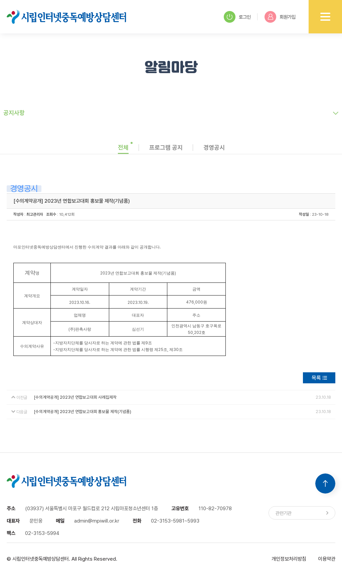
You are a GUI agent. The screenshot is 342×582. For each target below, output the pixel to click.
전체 (123, 147)
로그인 (237, 17)
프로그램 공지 (166, 147)
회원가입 (280, 17)
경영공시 (214, 147)
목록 (316, 378)
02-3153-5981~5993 (175, 521)
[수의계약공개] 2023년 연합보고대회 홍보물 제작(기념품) (82, 411)
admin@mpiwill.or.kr (96, 521)
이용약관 (326, 559)
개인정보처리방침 (289, 559)
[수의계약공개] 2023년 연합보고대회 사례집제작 (75, 397)
